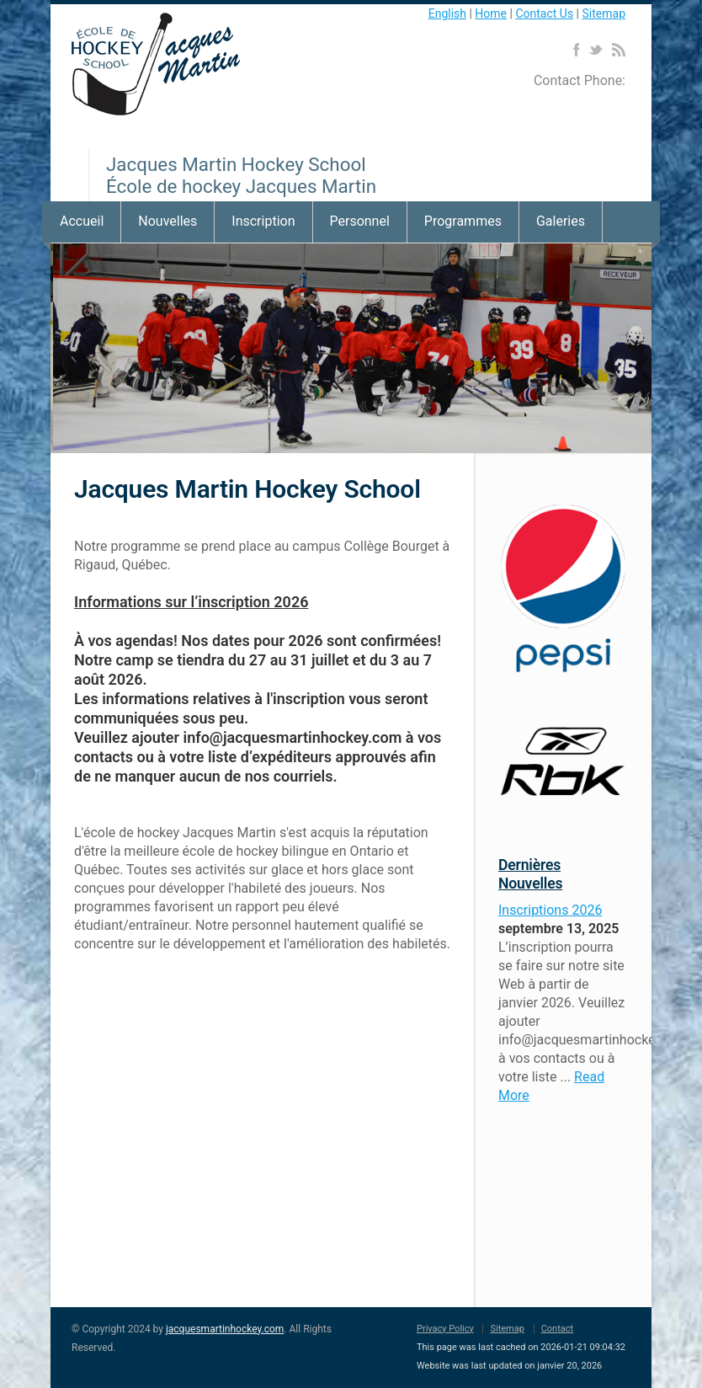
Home (491, 13)
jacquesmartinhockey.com (225, 1329)
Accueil (82, 221)
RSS (618, 49)
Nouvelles (167, 221)
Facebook (576, 49)
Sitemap (603, 13)
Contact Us (544, 13)
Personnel (360, 221)
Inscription (263, 221)
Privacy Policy (445, 1328)
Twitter (595, 49)
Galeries (560, 221)
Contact (557, 1328)
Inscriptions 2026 (550, 910)
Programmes (463, 221)
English (447, 13)
